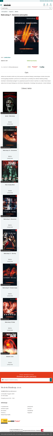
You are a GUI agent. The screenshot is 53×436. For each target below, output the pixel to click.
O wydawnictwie (4, 406)
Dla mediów (3, 410)
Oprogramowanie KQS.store (29, 430)
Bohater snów (9, 356)
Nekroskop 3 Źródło (10, 322)
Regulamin (30, 412)
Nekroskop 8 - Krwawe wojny (10, 288)
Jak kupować (30, 406)
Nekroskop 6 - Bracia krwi (10, 219)
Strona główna (4, 11)
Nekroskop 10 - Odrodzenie (10, 150)
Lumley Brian (7, 57)
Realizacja (39, 430)
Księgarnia (11, 11)
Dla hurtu (30, 408)
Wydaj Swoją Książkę (5, 414)
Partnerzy (3, 412)
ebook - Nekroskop (10, 116)
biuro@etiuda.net (12, 391)
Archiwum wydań (4, 408)
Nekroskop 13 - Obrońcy (10, 253)
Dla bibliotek (30, 410)
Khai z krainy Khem (10, 184)
